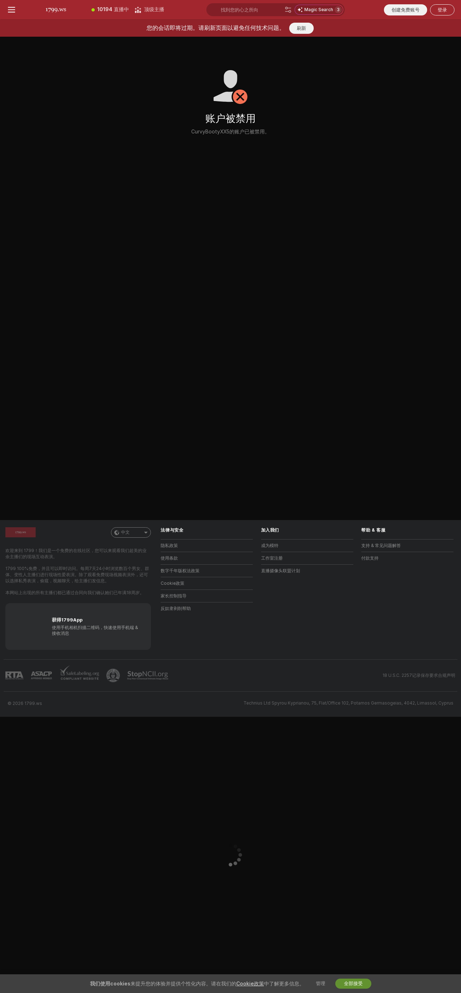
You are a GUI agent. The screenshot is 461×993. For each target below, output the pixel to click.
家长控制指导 (174, 595)
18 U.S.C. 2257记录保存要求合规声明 (418, 675)
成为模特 (269, 545)
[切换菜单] (11, 9)
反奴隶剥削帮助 (176, 608)
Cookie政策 (172, 583)
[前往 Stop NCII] (148, 675)
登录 (442, 10)
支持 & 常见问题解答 (381, 545)
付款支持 (370, 558)
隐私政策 (169, 545)
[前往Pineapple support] (113, 675)
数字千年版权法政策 (180, 570)
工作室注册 (272, 558)
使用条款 (169, 558)
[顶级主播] (149, 9)
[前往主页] (56, 9)
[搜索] (288, 10)
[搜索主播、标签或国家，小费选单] (251, 10)
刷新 (301, 28)
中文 (131, 532)
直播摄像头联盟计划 (280, 570)
